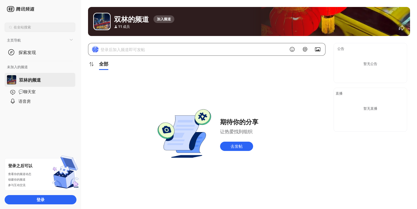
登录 (40, 199)
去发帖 (237, 146)
